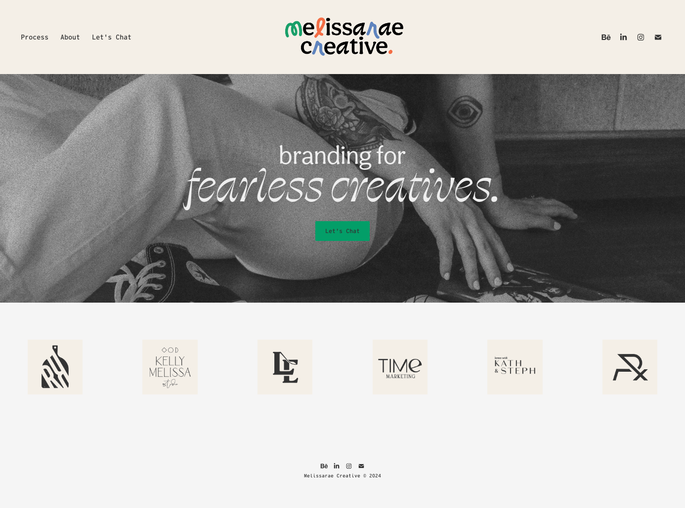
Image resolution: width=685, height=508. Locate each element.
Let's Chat (111, 37)
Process (34, 37)
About (70, 37)
